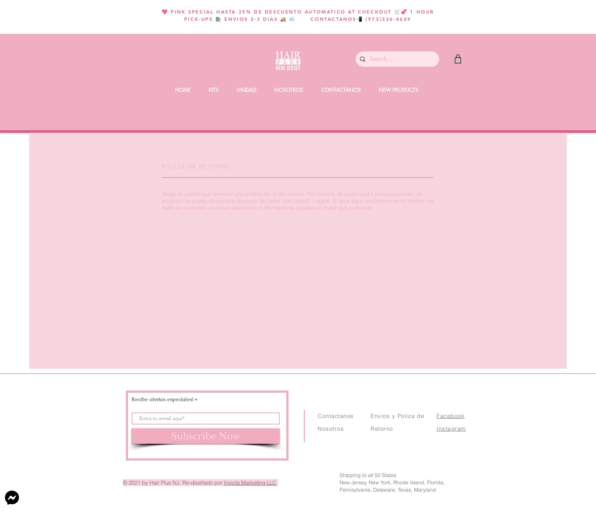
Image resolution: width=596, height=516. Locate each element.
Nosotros (331, 428)
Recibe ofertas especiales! (162, 399)
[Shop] (458, 58)
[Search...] (396, 59)
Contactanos (336, 415)
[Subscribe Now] (205, 436)
